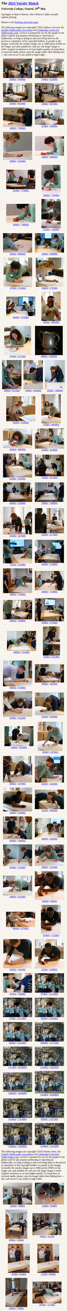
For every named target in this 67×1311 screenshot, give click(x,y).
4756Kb (22, 687)
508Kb (12, 161)
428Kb (44, 254)
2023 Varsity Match (23, 3)
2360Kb (53, 969)
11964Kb (53, 1018)
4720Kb (54, 622)
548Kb (44, 103)
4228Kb (54, 450)
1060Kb (12, 1093)
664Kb (23, 1274)
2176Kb (54, 534)
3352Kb (22, 718)
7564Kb (55, 229)
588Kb (12, 79)
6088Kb (54, 254)
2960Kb (59, 390)
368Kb (12, 128)
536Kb (20, 1308)
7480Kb (25, 224)
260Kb (13, 1206)
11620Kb (21, 1043)
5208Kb (22, 503)
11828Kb (22, 1146)
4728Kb (25, 928)
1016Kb (22, 969)
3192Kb (54, 867)
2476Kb (54, 752)
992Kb (44, 1119)
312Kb (46, 229)
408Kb (44, 356)
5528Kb (25, 317)
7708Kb (25, 190)
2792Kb (54, 288)
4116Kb (53, 477)
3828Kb (54, 716)
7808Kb (54, 503)
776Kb (12, 1018)
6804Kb (54, 810)
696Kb (45, 901)
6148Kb (22, 620)
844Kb (12, 1043)
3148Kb (54, 564)
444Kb (16, 317)
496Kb (12, 687)
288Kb (12, 1240)
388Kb (12, 594)
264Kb (45, 1206)
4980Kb (54, 157)
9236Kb (54, 79)
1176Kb (51, 1304)
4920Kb (54, 839)
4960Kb (22, 449)
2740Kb (22, 594)
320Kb (50, 390)
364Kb (12, 254)
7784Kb (55, 195)
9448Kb (22, 79)
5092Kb (54, 684)
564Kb (12, 103)
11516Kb (53, 994)
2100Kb (22, 812)
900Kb (53, 901)
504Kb (44, 622)
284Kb (43, 1236)
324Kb (16, 190)
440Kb (12, 620)
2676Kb (22, 536)
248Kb (12, 1308)
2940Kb (53, 356)
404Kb (44, 564)
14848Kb (22, 1093)
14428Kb (54, 1067)
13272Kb (53, 1119)
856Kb (44, 1018)
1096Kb (44, 1043)
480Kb (12, 783)
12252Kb (54, 1146)
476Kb (13, 288)
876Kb (44, 994)
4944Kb (55, 424)
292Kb (46, 322)
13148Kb (22, 1119)
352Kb (12, 994)
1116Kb (44, 1067)
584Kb (53, 1206)
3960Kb (22, 840)
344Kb (28, 390)
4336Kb (22, 478)
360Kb (12, 449)
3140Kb (22, 288)
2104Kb (22, 564)
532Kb (44, 969)
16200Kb (22, 1067)
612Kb (51, 1236)
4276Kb (22, 897)
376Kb (46, 424)
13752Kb (54, 1043)
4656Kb (37, 390)
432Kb (44, 534)
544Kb (44, 79)
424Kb (12, 478)
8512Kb (16, 390)
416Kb (44, 477)
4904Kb (55, 322)
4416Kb (22, 103)
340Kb (16, 224)
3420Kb (54, 784)
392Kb (12, 718)
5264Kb (22, 161)
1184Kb (44, 1094)
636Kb (12, 969)
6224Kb (56, 657)
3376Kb (22, 783)
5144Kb (22, 867)
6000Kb (22, 254)
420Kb (44, 126)
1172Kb (12, 1067)
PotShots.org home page (26, 22)
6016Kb (54, 103)
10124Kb (21, 1018)
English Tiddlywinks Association (17, 30)
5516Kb (26, 652)
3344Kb (25, 422)
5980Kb (54, 126)
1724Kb (55, 935)
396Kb (7, 390)
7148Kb (54, 591)
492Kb (44, 784)
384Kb (46, 195)
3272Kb (22, 356)
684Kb (52, 1274)
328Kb (14, 747)
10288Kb (54, 1094)
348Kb (44, 157)
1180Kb (12, 1146)
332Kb (44, 810)
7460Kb (22, 994)
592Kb (16, 422)
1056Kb (12, 1119)
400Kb (16, 652)
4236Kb (23, 747)
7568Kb (22, 128)
